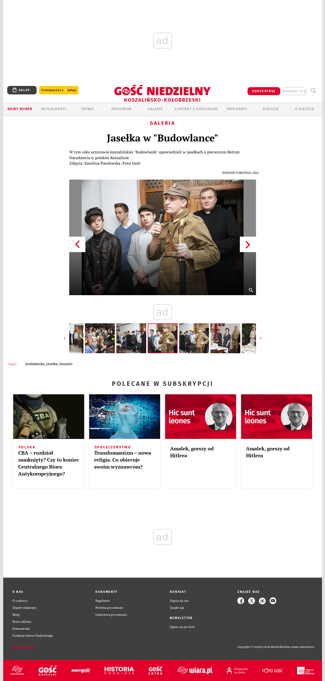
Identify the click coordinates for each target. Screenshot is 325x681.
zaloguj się (294, 91)
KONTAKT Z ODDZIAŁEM (196, 109)
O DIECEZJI (305, 109)
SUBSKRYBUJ (264, 91)
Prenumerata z (58, 90)
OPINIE (87, 109)
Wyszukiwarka (313, 90)
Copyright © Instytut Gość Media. (258, 647)
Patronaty (237, 109)
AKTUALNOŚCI (53, 109)
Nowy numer (20, 109)
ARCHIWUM (121, 109)
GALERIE (155, 109)
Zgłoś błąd (23, 647)
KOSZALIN (66, 364)
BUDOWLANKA (35, 364)
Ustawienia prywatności (111, 614)
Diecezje (271, 109)
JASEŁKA (52, 364)
